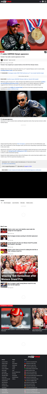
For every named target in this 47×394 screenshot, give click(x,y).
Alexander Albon (5, 375)
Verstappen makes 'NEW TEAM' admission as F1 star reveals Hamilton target (26, 73)
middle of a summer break (16, 87)
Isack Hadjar (4, 372)
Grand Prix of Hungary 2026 (30, 382)
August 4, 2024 (28, 166)
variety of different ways (12, 89)
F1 (1, 202)
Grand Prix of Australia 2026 (30, 361)
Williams (13, 378)
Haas (13, 370)
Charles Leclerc (29, 202)
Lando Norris (4, 365)
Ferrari (13, 368)
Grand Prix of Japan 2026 (30, 365)
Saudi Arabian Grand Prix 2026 (31, 368)
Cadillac (13, 366)
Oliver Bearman (5, 382)
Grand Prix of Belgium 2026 (30, 380)
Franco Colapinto (5, 368)
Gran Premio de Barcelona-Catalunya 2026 (33, 375)
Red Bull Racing (15, 377)
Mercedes (23, 202)
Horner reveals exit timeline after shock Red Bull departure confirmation (24, 170)
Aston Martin (14, 363)
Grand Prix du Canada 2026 (30, 372)
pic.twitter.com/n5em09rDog (8, 163)
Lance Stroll (4, 387)
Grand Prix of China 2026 (30, 363)
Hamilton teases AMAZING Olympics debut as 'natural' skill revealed (22, 79)
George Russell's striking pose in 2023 (18, 151)
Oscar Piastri (4, 366)
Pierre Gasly (4, 370)
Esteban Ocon (4, 384)
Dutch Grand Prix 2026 (29, 384)
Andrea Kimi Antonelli (6, 378)
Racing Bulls (14, 375)
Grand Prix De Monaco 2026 (30, 373)
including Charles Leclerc (7, 70)
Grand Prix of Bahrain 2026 (30, 366)
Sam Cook (6, 60)
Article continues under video (24, 76)
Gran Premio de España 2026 (30, 387)
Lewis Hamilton (15, 202)
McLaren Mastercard (16, 372)
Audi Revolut (14, 365)
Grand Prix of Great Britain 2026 (31, 378)
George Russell (4, 380)
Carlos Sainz (4, 377)
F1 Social (2, 51)
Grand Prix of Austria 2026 (30, 377)
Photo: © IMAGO (3, 49)
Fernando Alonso (5, 385)
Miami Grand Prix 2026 (29, 370)
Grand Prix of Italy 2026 (29, 385)
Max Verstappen (21, 143)
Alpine (13, 361)
